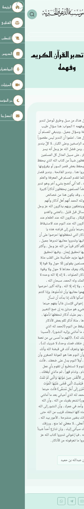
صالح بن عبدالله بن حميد (52, 460)
